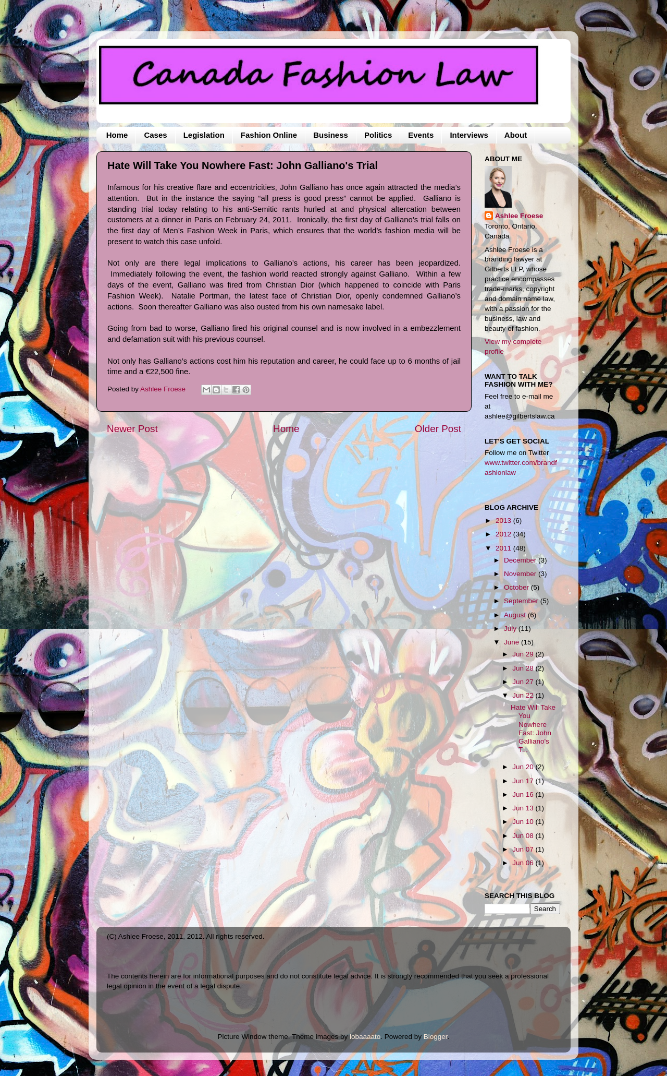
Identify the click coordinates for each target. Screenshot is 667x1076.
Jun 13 (523, 808)
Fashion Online (269, 134)
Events (421, 134)
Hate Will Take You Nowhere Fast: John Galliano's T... (533, 728)
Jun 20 (523, 767)
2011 (504, 548)
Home (117, 134)
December (521, 560)
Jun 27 (523, 682)
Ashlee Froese (519, 216)
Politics (378, 134)
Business (330, 134)
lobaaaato (365, 1037)
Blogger (436, 1037)
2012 (504, 534)
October (517, 587)
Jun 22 (523, 695)
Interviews (469, 134)
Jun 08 (523, 836)
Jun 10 (523, 822)
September (522, 601)
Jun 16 (523, 794)
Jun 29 (523, 654)
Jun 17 (523, 781)
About (515, 134)
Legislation (204, 134)
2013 (504, 520)
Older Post (438, 428)
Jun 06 (523, 863)
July (511, 628)
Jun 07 (523, 849)
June (512, 642)
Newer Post (132, 428)
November (521, 574)
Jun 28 (523, 668)
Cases (155, 134)
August (516, 615)
